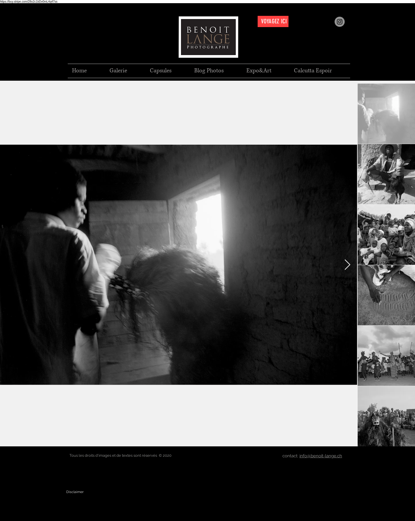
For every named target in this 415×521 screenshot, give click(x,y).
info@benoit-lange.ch (320, 455)
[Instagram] (340, 22)
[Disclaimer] (75, 492)
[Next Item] (347, 265)
